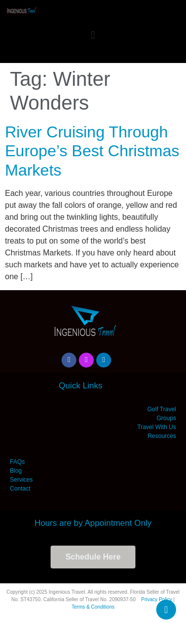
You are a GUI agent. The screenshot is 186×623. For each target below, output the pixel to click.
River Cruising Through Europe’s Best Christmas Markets (92, 151)
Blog (16, 470)
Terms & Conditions (93, 607)
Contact (20, 488)
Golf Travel (161, 409)
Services (21, 479)
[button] (93, 35)
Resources (162, 436)
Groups (166, 418)
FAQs (17, 461)
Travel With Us (156, 427)
